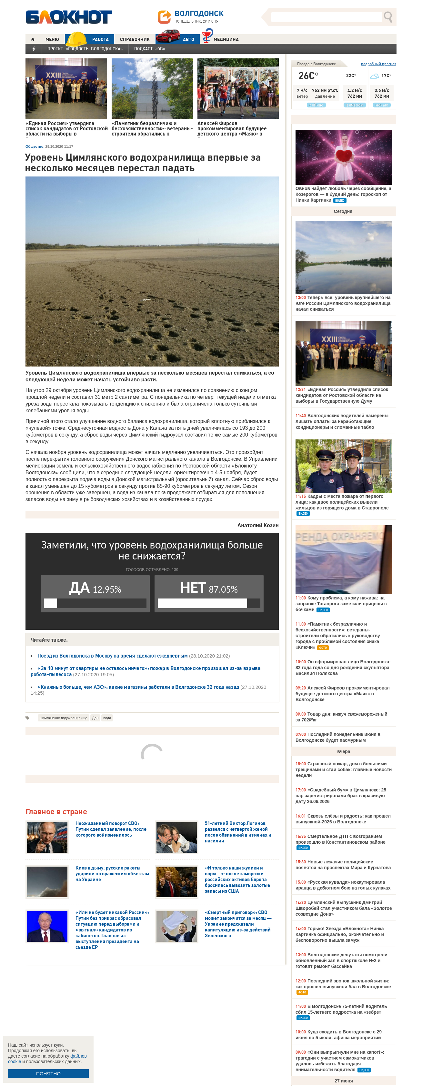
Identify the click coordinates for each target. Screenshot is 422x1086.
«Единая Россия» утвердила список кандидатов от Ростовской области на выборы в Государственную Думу (342, 395)
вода (107, 718)
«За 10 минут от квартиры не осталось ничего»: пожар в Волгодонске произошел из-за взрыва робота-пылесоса (146, 671)
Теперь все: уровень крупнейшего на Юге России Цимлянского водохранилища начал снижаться (343, 303)
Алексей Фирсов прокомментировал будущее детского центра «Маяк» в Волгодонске (343, 693)
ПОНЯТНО (48, 1073)
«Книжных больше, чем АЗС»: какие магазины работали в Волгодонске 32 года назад (138, 687)
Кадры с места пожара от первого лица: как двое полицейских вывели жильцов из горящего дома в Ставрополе (342, 502)
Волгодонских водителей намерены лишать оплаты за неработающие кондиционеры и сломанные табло (342, 421)
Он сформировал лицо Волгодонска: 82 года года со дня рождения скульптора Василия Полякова (343, 667)
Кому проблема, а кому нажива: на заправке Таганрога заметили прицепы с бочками (341, 603)
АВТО (175, 39)
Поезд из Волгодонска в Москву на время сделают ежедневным (112, 655)
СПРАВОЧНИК (135, 39)
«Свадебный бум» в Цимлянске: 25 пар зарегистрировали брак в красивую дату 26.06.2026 (341, 795)
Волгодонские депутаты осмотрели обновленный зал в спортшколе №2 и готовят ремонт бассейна (341, 960)
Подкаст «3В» (150, 48)
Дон (95, 718)
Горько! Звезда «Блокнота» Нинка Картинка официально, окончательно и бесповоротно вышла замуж (340, 934)
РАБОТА (87, 39)
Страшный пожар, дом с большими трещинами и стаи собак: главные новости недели (344, 769)
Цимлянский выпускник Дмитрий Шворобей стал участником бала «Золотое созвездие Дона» (344, 908)
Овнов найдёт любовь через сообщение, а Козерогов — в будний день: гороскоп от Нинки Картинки (343, 194)
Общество (34, 146)
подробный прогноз (378, 63)
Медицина (220, 38)
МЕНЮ (52, 39)
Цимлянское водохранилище (63, 718)
